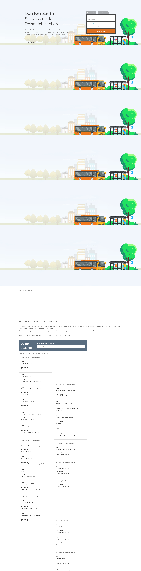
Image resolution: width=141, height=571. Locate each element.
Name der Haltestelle (93, 24)
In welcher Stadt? (92, 17)
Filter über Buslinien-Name (45, 343)
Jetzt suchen (101, 31)
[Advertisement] (70, 307)
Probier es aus (30, 42)
